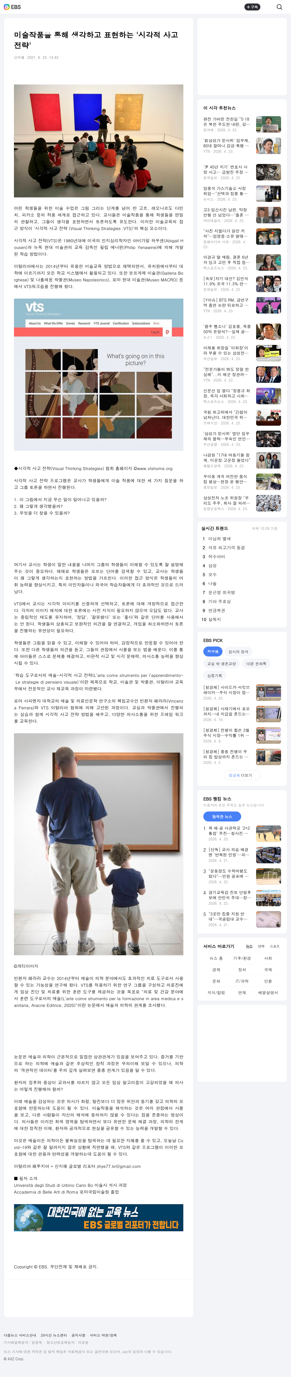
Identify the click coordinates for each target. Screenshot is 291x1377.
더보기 (242, 775)
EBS (16, 6)
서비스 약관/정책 (103, 1335)
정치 (242, 969)
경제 (216, 969)
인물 (268, 981)
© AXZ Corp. (14, 1359)
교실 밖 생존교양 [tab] (221, 663)
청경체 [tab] (212, 651)
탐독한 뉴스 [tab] (222, 816)
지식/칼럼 (216, 992)
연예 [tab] (261, 946)
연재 (242, 992)
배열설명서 (268, 992)
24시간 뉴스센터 (54, 1335)
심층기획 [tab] (214, 675)
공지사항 (78, 1335)
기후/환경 (242, 958)
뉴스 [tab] (249, 946)
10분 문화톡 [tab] (256, 663)
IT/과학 (242, 981)
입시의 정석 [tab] (238, 651)
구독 (252, 6)
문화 (216, 981)
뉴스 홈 (216, 958)
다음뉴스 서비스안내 (20, 1335)
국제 (268, 969)
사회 (268, 958)
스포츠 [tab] (275, 946)
